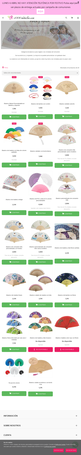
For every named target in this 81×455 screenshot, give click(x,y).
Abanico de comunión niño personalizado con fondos (14, 248)
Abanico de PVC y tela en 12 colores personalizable (41, 200)
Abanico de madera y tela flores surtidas (67, 248)
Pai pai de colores (14, 383)
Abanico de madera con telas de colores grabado (14, 151)
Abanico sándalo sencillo (67, 104)
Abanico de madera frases (14, 295)
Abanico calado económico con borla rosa (40, 383)
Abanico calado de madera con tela (40, 295)
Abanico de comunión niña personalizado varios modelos (67, 151)
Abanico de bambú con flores (67, 295)
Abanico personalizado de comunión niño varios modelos (40, 248)
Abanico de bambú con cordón (40, 104)
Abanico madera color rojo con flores (67, 338)
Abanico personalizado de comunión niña (67, 199)
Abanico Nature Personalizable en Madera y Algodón (14, 104)
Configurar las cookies (50, 447)
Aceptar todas (58, 450)
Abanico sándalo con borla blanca (40, 151)
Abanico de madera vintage (14, 199)
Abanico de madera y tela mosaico (40, 338)
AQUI (40, 11)
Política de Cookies (60, 445)
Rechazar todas (71, 450)
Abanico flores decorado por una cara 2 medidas (14, 339)
